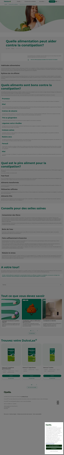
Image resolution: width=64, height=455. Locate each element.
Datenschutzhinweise (50, 451)
